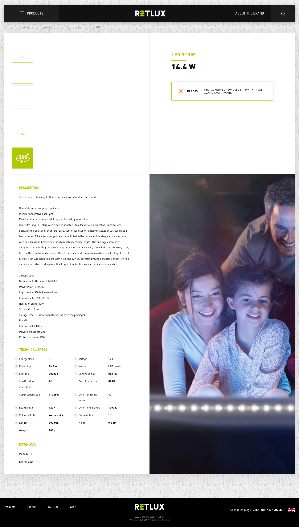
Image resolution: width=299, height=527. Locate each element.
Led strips (74, 27)
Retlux (8, 27)
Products (9, 507)
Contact (31, 507)
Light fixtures (50, 27)
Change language (262, 510)
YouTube (53, 507)
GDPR (73, 507)
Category (27, 27)
